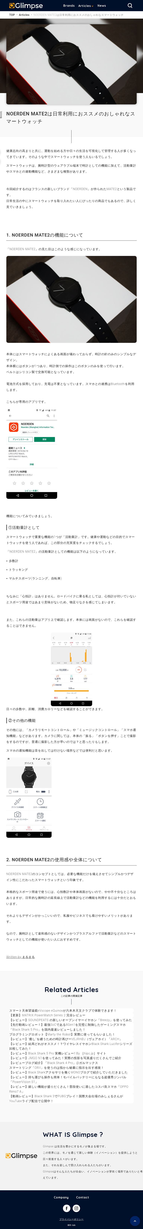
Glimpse (26, 6)
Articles (84, 6)
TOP (12, 14)
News (102, 5)
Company (61, 1197)
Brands (69, 5)
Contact (82, 1197)
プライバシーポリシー (71, 1219)
